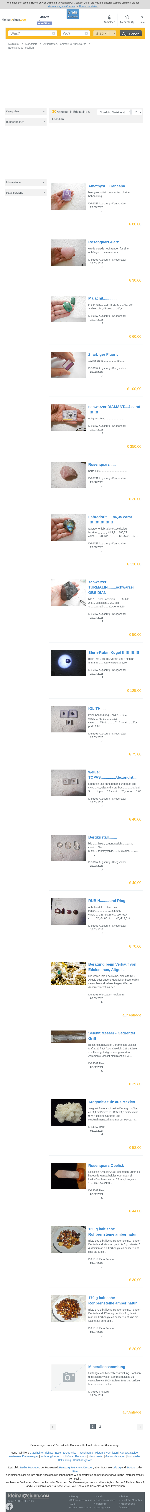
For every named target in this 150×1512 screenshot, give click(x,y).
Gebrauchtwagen (115, 1456)
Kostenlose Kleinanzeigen (23, 1456)
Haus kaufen (96, 1456)
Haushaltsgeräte (82, 1460)
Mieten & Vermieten (106, 1452)
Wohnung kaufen (50, 1456)
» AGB (72, 1504)
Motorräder (133, 1456)
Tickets (49, 1452)
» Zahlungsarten (102, 1507)
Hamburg (64, 1467)
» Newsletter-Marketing (130, 1500)
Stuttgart (131, 1467)
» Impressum (100, 1504)
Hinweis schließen (88, 6)
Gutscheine (36, 1452)
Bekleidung (64, 1460)
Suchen (130, 34)
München (76, 1467)
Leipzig (116, 1467)
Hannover (33, 1467)
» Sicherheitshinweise (104, 1500)
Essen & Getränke (65, 1452)
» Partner (123, 1496)
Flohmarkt (81, 1456)
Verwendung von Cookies (61, 6)
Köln (75, 1471)
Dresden (88, 1467)
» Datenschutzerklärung (80, 1500)
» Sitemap (74, 1496)
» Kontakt (98, 1496)
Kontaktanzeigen (129, 1452)
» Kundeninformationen (80, 1507)
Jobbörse (67, 1456)
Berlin (23, 1467)
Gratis (73, 14)
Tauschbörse (85, 1452)
